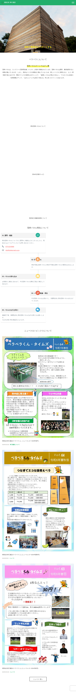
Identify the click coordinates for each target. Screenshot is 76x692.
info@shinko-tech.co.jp (12, 252)
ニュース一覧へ (38, 681)
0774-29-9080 (9, 249)
